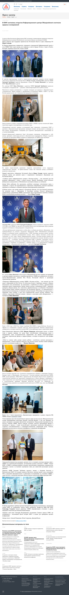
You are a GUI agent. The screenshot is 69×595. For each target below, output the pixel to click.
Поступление (23, 8)
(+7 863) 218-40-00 (7, 578)
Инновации (39, 8)
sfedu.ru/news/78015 (21, 521)
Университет (16, 8)
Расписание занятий (37, 583)
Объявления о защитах (60, 581)
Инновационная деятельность (47, 587)
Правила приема (25, 578)
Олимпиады (24, 581)
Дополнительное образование (36, 587)
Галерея (9, 17)
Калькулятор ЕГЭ (25, 585)
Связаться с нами (29, 17)
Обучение (29, 8)
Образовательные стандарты (36, 582)
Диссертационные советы (60, 580)
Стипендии (35, 585)
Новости (4, 17)
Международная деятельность (49, 8)
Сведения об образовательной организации (23, 0)
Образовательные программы (36, 579)
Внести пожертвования (26, 591)
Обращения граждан (19, 17)
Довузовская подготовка (26, 580)
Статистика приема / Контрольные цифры (26, 584)
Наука (34, 8)
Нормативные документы (60, 582)
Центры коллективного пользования (48, 582)
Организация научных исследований (48, 579)
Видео (12, 17)
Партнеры (16, 10)
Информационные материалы (59, 585)
